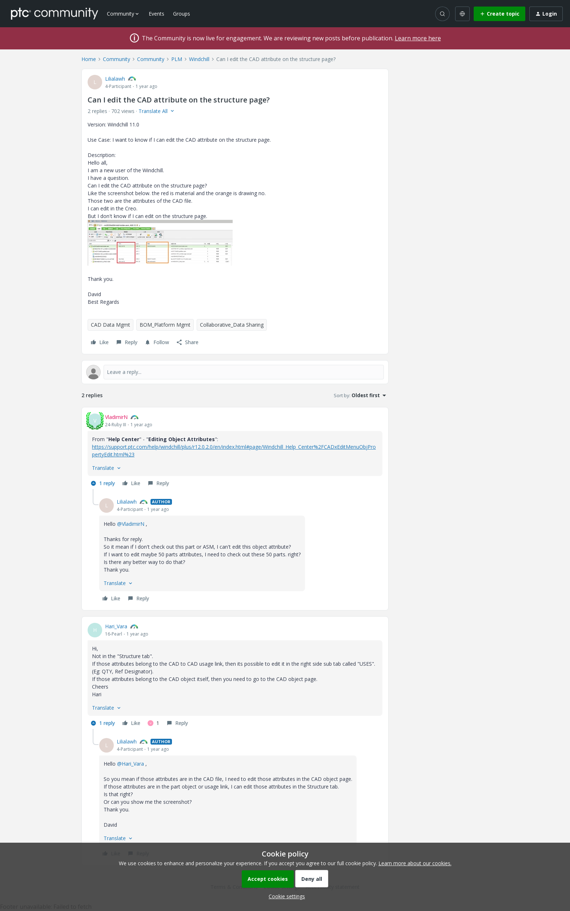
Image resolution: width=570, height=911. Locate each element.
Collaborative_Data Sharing (232, 324)
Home (88, 59)
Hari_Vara (116, 626)
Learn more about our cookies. (414, 863)
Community (116, 59)
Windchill (199, 59)
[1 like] (153, 723)
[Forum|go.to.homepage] (54, 13)
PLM (176, 59)
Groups (181, 13)
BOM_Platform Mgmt (165, 324)
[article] (235, 451)
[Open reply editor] (235, 372)
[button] (499, 14)
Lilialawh (115, 78)
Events (156, 13)
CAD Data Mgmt (110, 324)
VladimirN (116, 417)
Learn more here (418, 38)
